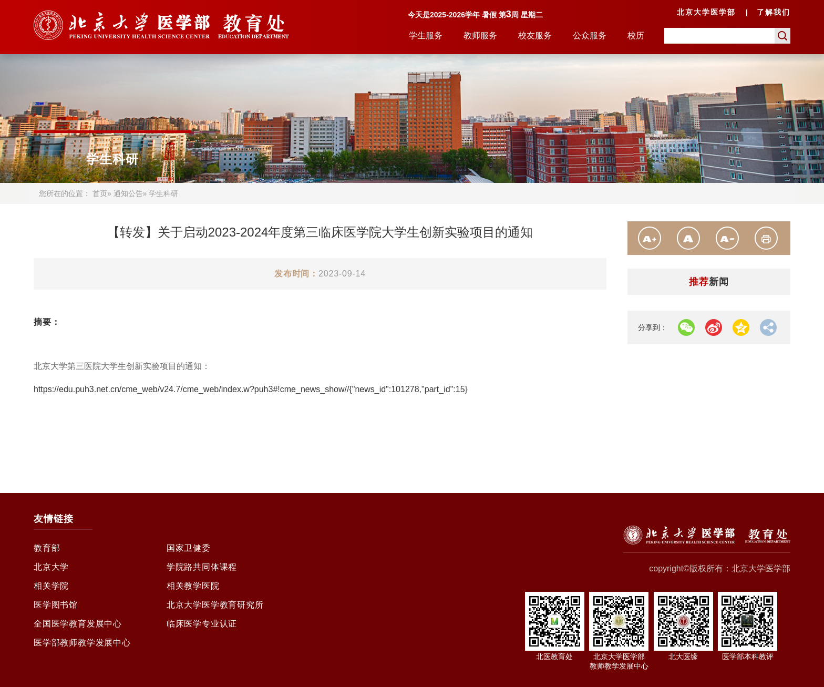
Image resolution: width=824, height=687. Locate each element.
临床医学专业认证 (202, 623)
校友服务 (535, 35)
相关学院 (51, 585)
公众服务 (589, 35)
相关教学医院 (193, 585)
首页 (99, 193)
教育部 (47, 548)
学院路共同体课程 (202, 566)
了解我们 (773, 12)
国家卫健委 (189, 548)
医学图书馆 (56, 604)
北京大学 (51, 566)
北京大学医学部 (706, 12)
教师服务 (480, 35)
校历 (635, 35)
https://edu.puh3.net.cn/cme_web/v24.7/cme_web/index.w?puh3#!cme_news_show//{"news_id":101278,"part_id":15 (249, 389)
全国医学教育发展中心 (78, 623)
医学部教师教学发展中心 (82, 642)
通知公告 (128, 193)
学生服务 (425, 35)
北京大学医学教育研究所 (215, 604)
